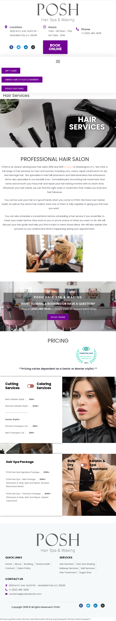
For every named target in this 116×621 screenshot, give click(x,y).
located (68, 166)
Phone (85, 29)
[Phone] (77, 29)
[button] (58, 61)
